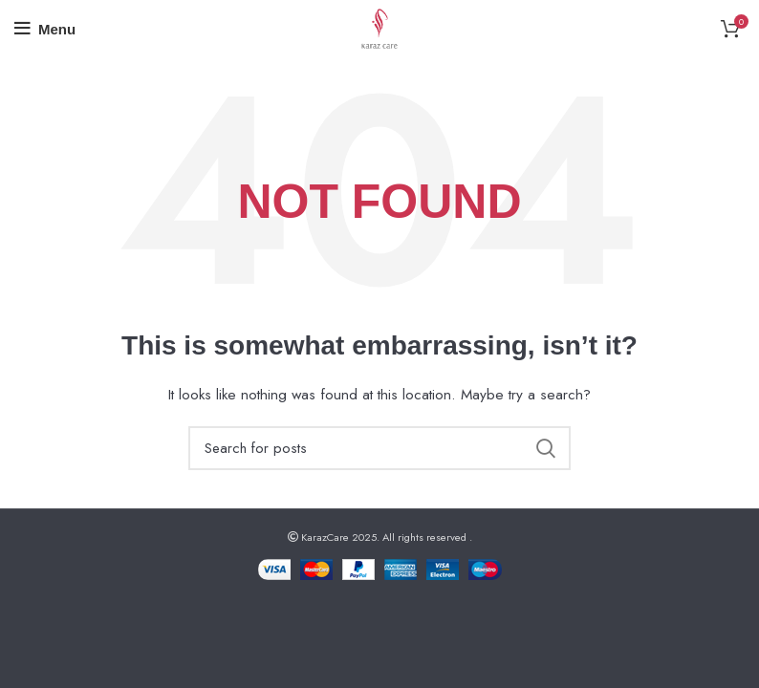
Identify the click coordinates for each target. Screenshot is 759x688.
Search (545, 448)
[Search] (379, 448)
